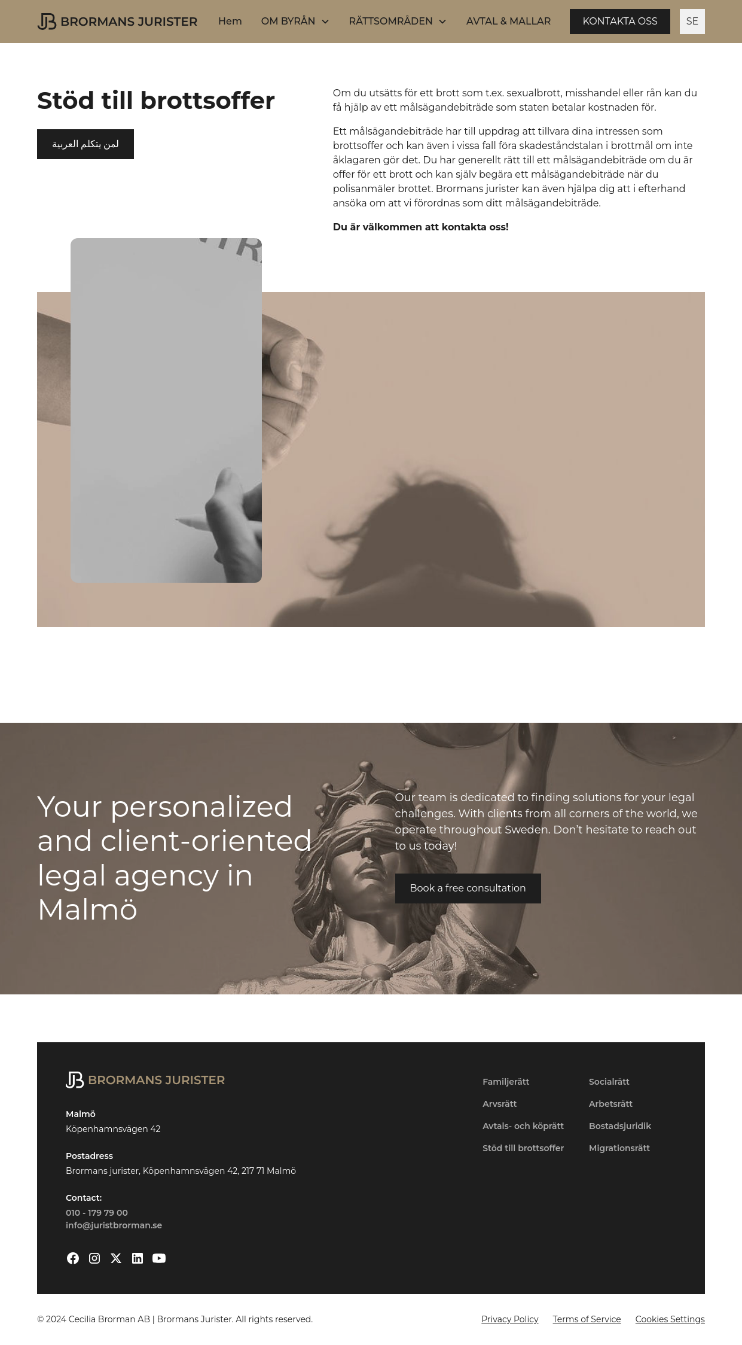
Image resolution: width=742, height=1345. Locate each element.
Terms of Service (587, 1319)
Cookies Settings (670, 1319)
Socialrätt (609, 1081)
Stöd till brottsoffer (523, 1148)
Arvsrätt (500, 1103)
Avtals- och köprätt (523, 1126)
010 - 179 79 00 (97, 1212)
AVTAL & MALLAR (508, 21)
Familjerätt (506, 1081)
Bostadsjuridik (620, 1126)
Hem (230, 21)
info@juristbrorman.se (114, 1225)
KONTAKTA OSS (620, 21)
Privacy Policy (509, 1319)
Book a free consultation (468, 888)
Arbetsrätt (611, 1103)
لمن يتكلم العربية (85, 144)
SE (692, 21)
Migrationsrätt (619, 1148)
